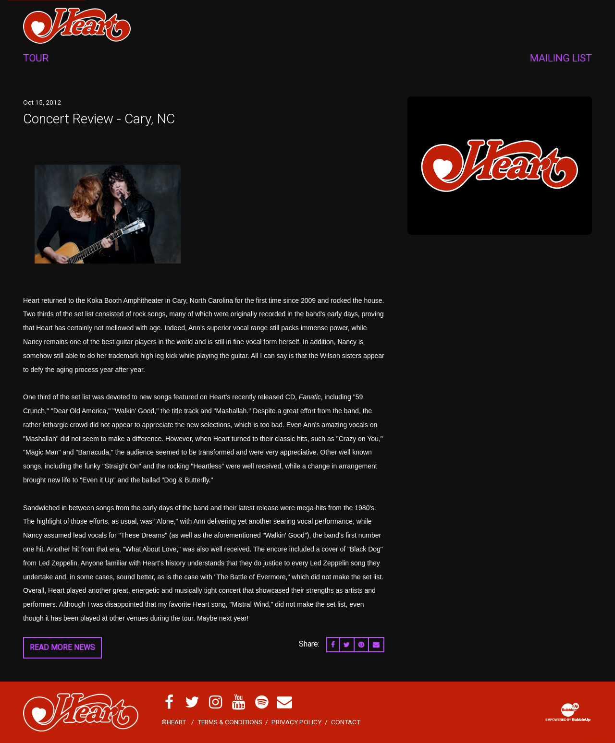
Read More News (62, 647)
